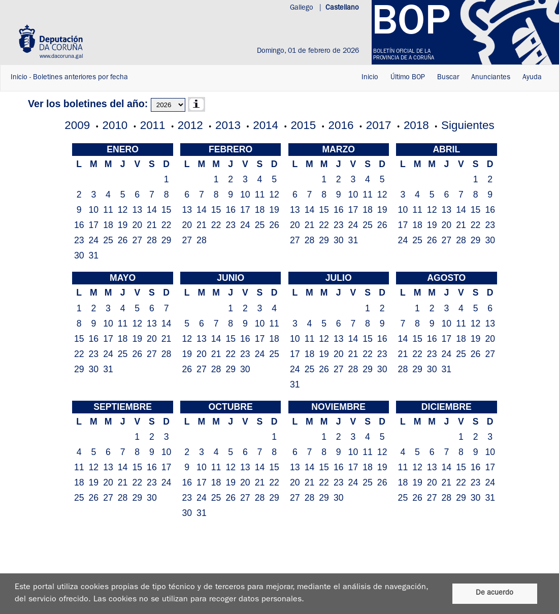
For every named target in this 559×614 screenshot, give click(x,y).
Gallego (302, 8)
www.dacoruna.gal (61, 56)
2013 (228, 125)
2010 (115, 125)
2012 (190, 125)
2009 (77, 125)
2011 (153, 125)
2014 (265, 125)
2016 (341, 125)
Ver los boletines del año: (88, 103)
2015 (303, 125)
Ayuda (532, 77)
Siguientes (468, 125)
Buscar (448, 77)
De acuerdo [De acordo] (494, 593)
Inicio (19, 77)
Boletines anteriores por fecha (80, 77)
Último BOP (407, 77)
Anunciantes (490, 77)
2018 (416, 125)
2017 (378, 125)
